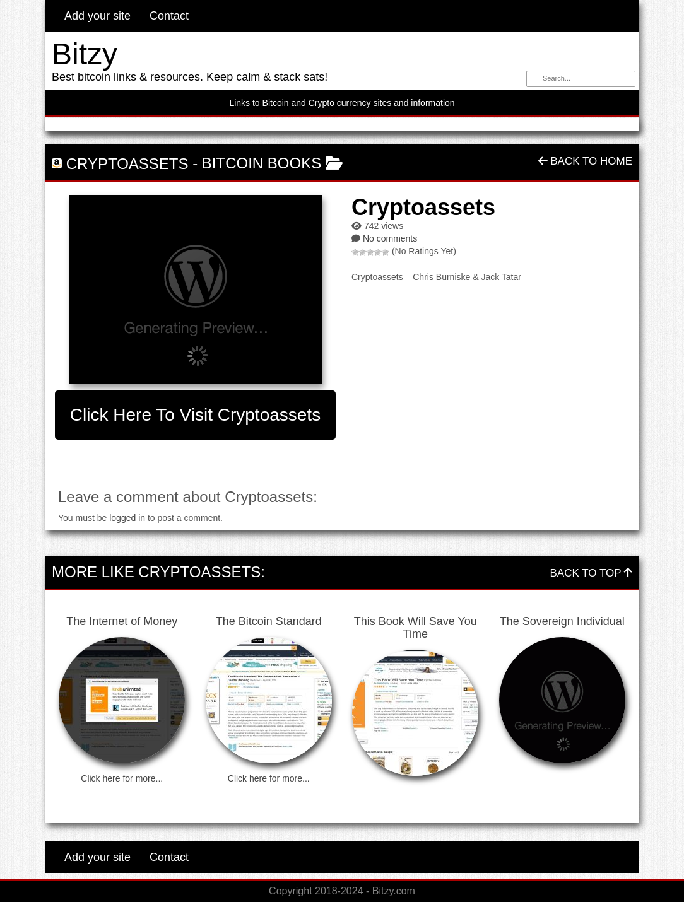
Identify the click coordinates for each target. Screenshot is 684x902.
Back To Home (585, 161)
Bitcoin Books (261, 163)
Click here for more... (122, 778)
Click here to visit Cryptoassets (195, 415)
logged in (127, 518)
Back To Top (591, 573)
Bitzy (84, 54)
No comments (390, 238)
